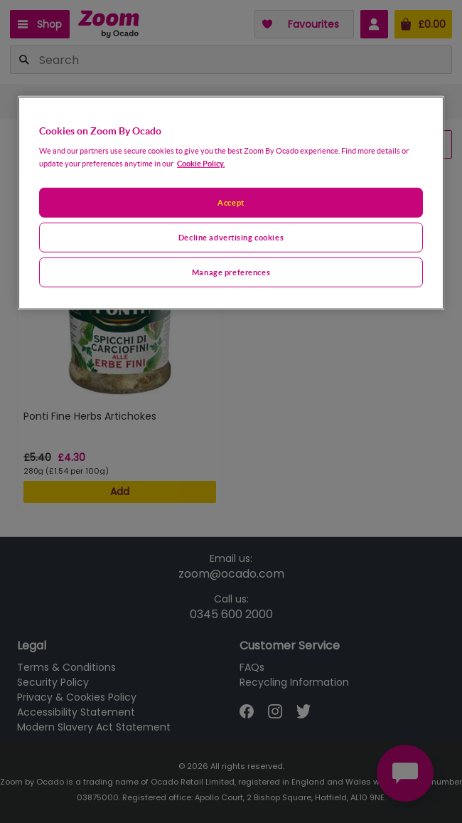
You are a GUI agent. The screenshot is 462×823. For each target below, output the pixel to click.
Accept (230, 202)
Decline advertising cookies (231, 237)
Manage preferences (231, 272)
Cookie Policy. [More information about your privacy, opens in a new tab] (201, 163)
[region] (231, 202)
